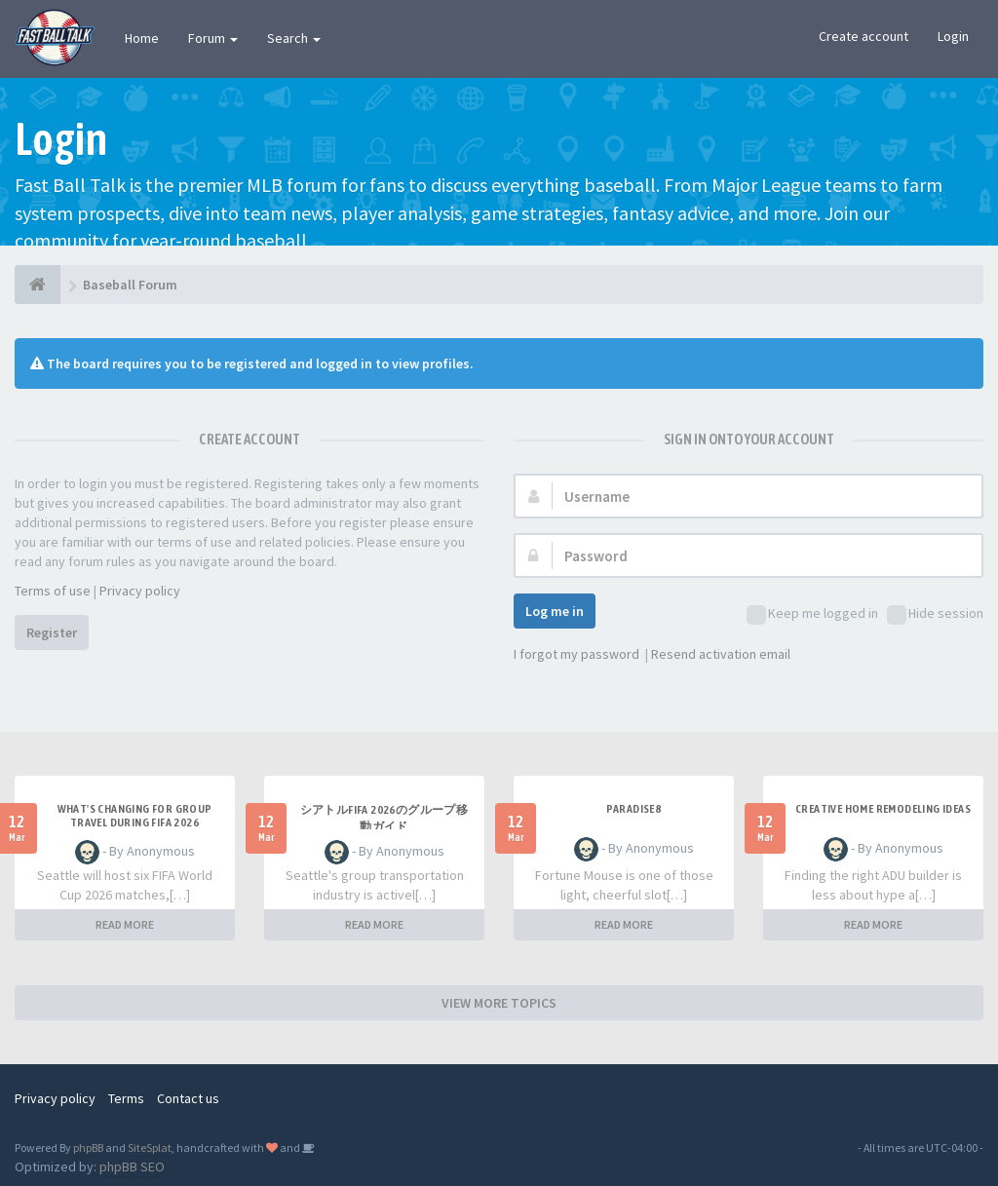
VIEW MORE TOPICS (499, 1003)
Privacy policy (139, 590)
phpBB (88, 1147)
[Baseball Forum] (37, 284)
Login (953, 36)
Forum (213, 38)
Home (142, 38)
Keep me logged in (812, 614)
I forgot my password (576, 654)
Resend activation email (720, 654)
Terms (126, 1098)
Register (51, 632)
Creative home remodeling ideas (883, 809)
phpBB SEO (132, 1166)
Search (294, 38)
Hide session (935, 614)
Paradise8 (634, 809)
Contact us (188, 1098)
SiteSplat (150, 1147)
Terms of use (53, 590)
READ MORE (125, 924)
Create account (863, 36)
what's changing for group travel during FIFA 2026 (135, 815)
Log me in (554, 611)
